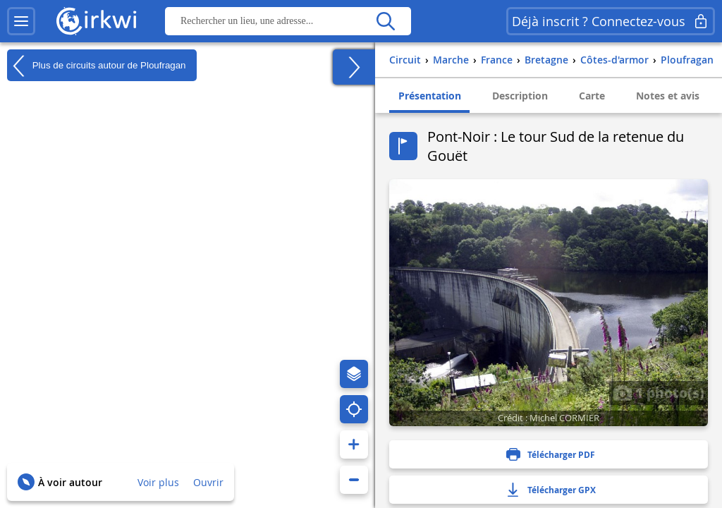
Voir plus (158, 482)
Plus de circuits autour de (96, 65)
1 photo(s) (658, 392)
